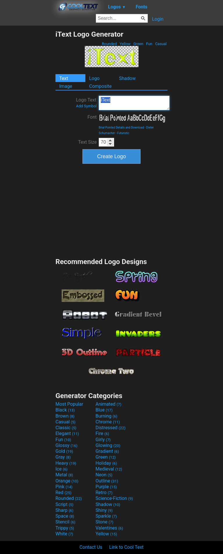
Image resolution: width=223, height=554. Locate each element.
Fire (102, 433)
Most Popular (69, 404)
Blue (104, 410)
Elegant (67, 433)
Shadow (127, 78)
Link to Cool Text (126, 547)
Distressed (110, 427)
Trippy (64, 528)
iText (134, 103)
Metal (64, 475)
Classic (65, 427)
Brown (64, 416)
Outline (107, 481)
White (64, 534)
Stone (104, 522)
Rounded (109, 44)
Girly (103, 439)
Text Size (87, 142)
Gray (63, 457)
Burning (106, 416)
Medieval (109, 469)
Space (64, 516)
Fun (149, 44)
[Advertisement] (27, 117)
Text (63, 78)
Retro (104, 492)
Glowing (108, 445)
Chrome (108, 422)
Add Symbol (86, 106)
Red (63, 492)
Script (64, 504)
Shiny (104, 510)
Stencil (65, 522)
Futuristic (123, 133)
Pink (64, 486)
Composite (100, 86)
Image (65, 86)
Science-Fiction (114, 498)
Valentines (109, 528)
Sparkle (106, 516)
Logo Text (86, 102)
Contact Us (91, 547)
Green (138, 44)
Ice (61, 469)
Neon (104, 475)
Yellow (125, 44)
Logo (94, 78)
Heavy (65, 463)
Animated (108, 404)
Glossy (66, 445)
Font (92, 117)
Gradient (107, 451)
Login (157, 19)
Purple (106, 486)
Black (65, 410)
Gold (64, 451)
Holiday (106, 463)
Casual (161, 44)
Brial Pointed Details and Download (121, 127)
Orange (66, 481)
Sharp (64, 510)
